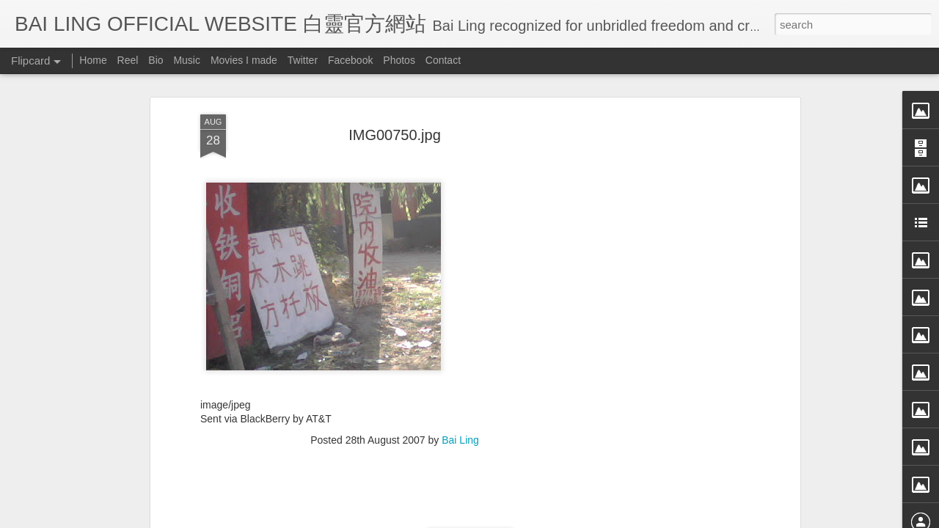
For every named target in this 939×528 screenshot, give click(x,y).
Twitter (303, 60)
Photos (399, 60)
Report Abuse (603, 518)
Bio (155, 60)
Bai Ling (460, 349)
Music (186, 60)
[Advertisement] (669, 255)
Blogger (560, 518)
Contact (443, 60)
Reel (128, 60)
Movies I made (244, 60)
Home (92, 60)
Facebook (350, 60)
